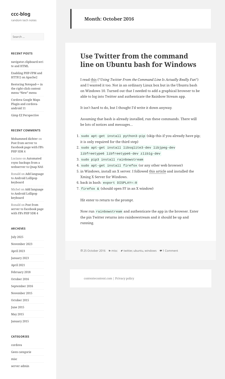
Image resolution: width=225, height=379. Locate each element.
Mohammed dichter (24, 139)
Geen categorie (21, 352)
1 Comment (170, 248)
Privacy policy (124, 275)
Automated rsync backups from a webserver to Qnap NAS (27, 162)
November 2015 (21, 293)
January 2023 (20, 258)
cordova (16, 345)
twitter (128, 248)
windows (151, 248)
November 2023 (21, 244)
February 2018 (21, 272)
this (94, 79)
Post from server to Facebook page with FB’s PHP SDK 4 (27, 147)
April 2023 (18, 251)
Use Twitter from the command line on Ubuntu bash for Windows (138, 60)
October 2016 (20, 279)
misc (14, 359)
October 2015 (20, 300)
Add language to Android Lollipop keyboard (27, 178)
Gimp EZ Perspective (25, 115)
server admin (20, 366)
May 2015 (17, 314)
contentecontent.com (98, 275)
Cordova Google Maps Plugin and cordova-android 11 (25, 104)
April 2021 (18, 265)
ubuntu (138, 248)
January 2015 (20, 321)
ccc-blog (20, 14)
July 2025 (17, 237)
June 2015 (17, 307)
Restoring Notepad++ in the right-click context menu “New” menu (27, 88)
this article (157, 169)
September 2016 (22, 286)
